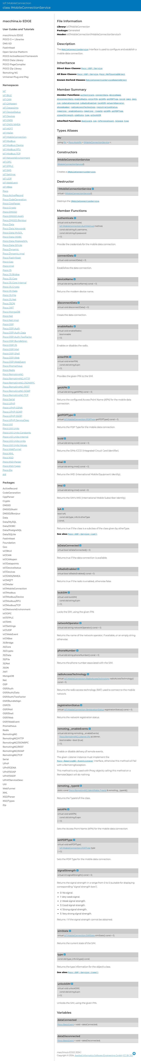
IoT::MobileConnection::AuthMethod (77, 226)
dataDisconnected (69, 1036)
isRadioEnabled (88, 103)
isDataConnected (70, 103)
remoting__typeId (93, 111)
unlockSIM (95, 115)
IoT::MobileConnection (17, 3)
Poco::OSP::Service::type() (83, 972)
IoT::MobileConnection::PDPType (79, 419)
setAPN (107, 111)
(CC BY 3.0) (128, 1055)
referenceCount (106, 121)
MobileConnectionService (74, 50)
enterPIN (93, 99)
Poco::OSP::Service (91, 68)
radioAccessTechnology (83, 107)
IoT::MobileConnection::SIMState (79, 935)
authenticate (87, 95)
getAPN (102, 99)
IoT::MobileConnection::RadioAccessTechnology (86, 678)
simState (79, 115)
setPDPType (117, 111)
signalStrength (65, 115)
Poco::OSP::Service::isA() (82, 534)
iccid (122, 99)
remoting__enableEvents (70, 111)
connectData (101, 95)
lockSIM (101, 103)
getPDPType (112, 99)
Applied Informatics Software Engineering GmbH (98, 1055)
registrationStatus (106, 107)
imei (128, 99)
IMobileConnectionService (96, 142)
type (87, 115)
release (119, 121)
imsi (134, 99)
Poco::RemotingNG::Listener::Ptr (75, 736)
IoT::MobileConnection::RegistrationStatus (84, 709)
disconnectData (65, 99)
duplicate (87, 121)
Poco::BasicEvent (66, 1024)
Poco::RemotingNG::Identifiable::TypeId (87, 790)
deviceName (115, 95)
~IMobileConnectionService (74, 188)
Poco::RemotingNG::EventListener (75, 761)
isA (59, 103)
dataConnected (67, 1020)
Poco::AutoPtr (75, 142)
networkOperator (115, 103)
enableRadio (80, 99)
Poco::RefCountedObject (112, 74)
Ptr (59, 137)
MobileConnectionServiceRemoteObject (106, 80)
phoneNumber (63, 107)
